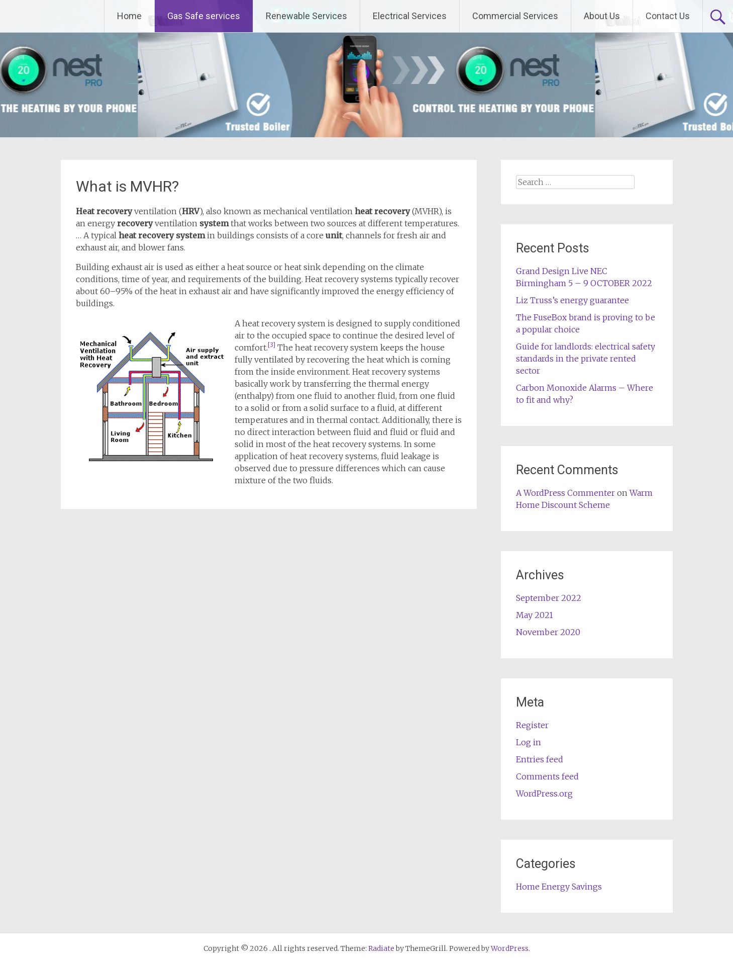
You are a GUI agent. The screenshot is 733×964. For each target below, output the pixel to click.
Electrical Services (410, 16)
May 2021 (534, 615)
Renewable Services (306, 16)
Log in (528, 742)
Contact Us (668, 16)
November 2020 (548, 632)
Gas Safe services (203, 16)
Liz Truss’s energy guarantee (572, 300)
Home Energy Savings (559, 887)
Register (532, 725)
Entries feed (539, 759)
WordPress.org (544, 793)
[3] (271, 344)
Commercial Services (515, 16)
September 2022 (548, 598)
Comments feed (547, 776)
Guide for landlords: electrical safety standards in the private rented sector (585, 358)
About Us (602, 16)
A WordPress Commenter (565, 493)
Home (129, 16)
